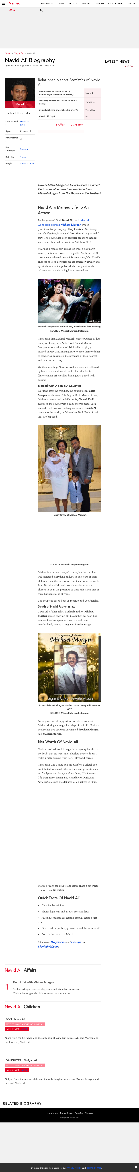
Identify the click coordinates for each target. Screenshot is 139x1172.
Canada (24, 149)
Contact (89, 1113)
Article (73, 3)
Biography (47, 3)
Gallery (132, 3)
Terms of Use (94, 1167)
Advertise (79, 1113)
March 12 (25, 121)
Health (100, 3)
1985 (22, 125)
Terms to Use (52, 1113)
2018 (24, 1070)
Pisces (23, 157)
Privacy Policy (73, 1167)
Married (86, 3)
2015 (24, 1029)
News (61, 3)
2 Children (77, 124)
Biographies (58, 942)
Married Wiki (14, 3)
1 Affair (60, 124)
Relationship (115, 3)
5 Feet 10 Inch (27, 163)
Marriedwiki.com (48, 946)
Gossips (76, 942)
